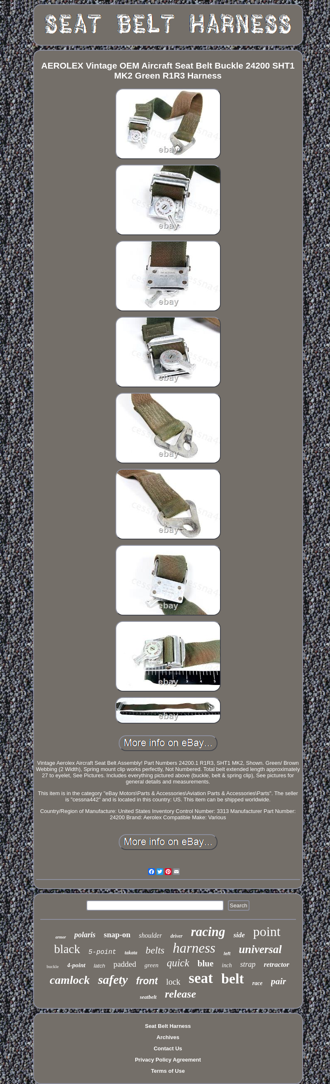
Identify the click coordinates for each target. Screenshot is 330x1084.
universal (260, 949)
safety (113, 979)
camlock (70, 979)
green (151, 965)
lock (173, 981)
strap (247, 964)
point (267, 931)
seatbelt (148, 997)
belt (232, 978)
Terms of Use (168, 1071)
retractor (276, 964)
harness (194, 948)
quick (178, 962)
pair (278, 981)
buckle (52, 966)
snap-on (117, 934)
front (147, 981)
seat (201, 978)
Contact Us (168, 1048)
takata (131, 953)
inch (227, 965)
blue (206, 963)
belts (155, 950)
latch (99, 966)
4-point (76, 965)
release (180, 994)
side (238, 935)
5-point (102, 952)
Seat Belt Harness (168, 1026)
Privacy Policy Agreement (168, 1060)
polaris (84, 935)
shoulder (150, 935)
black (67, 949)
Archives (167, 1037)
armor (60, 937)
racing (208, 931)
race (257, 983)
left (227, 953)
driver (176, 936)
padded (124, 964)
